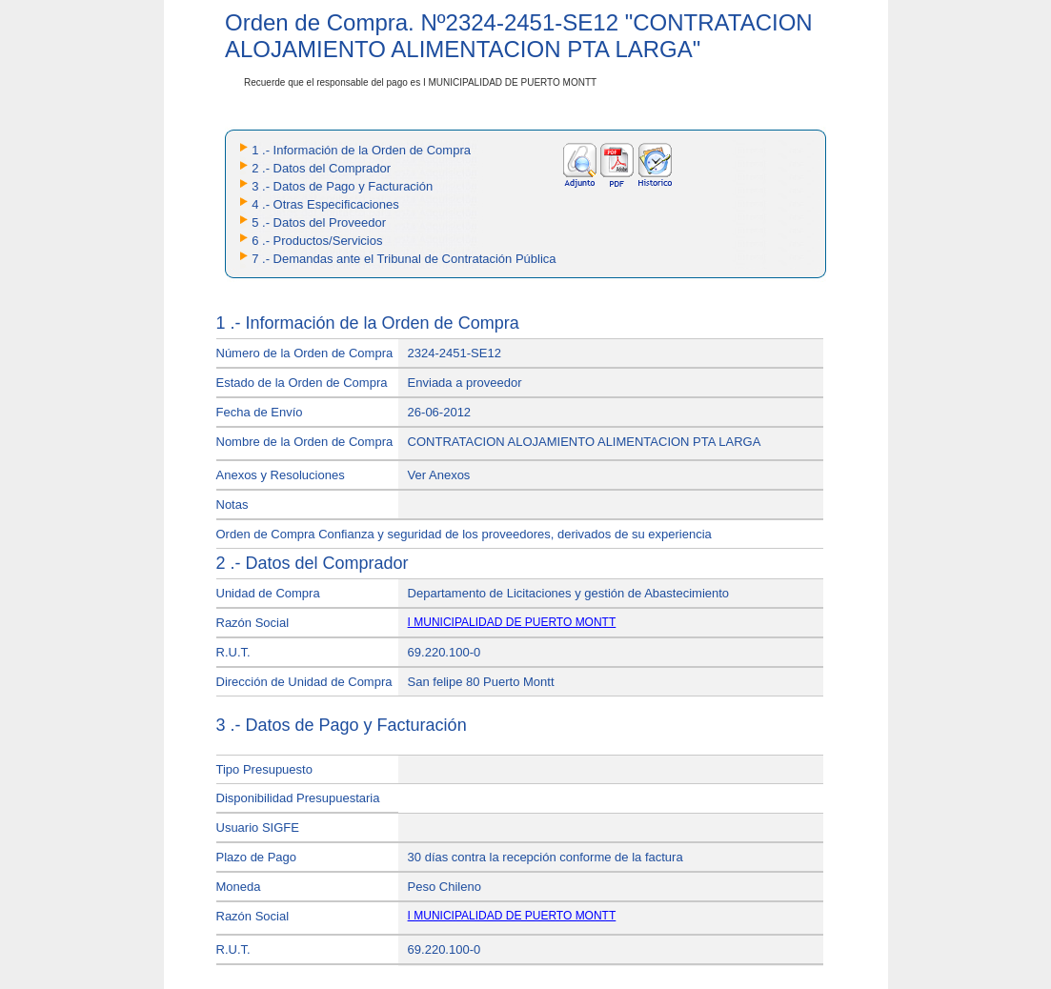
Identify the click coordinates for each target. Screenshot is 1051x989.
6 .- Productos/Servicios (317, 240)
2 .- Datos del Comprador (321, 168)
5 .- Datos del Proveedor (319, 222)
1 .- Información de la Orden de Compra (361, 150)
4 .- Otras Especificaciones (325, 204)
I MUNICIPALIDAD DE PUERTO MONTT (512, 622)
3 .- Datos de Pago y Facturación (342, 186)
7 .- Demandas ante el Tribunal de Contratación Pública (404, 259)
